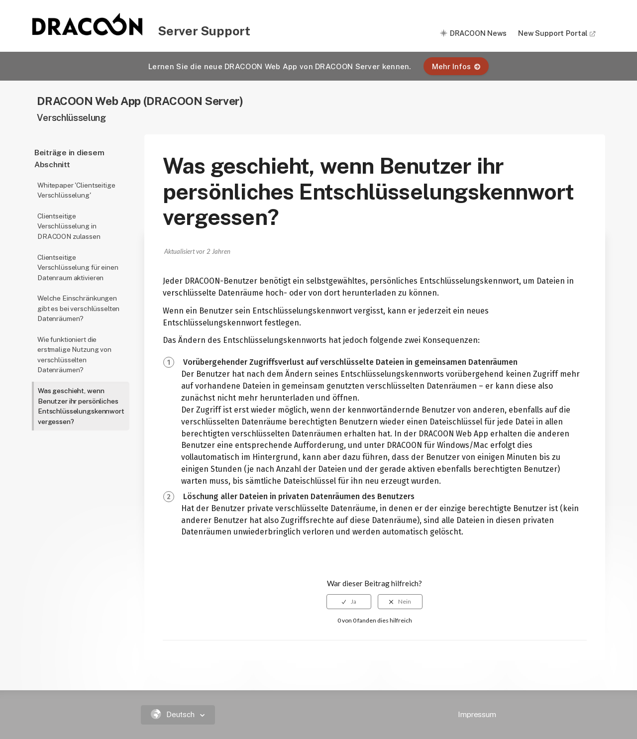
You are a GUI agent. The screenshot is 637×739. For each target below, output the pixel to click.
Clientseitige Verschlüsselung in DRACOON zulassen (69, 226)
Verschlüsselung (71, 117)
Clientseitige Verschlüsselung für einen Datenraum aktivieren (77, 267)
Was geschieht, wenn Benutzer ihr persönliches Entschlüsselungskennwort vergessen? (81, 406)
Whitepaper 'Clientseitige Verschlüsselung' (76, 190)
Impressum (477, 714)
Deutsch (174, 714)
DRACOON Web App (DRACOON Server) (140, 100)
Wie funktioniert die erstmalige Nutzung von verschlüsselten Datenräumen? (74, 354)
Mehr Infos (456, 66)
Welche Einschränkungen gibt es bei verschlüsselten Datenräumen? (78, 308)
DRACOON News (478, 33)
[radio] (348, 601)
